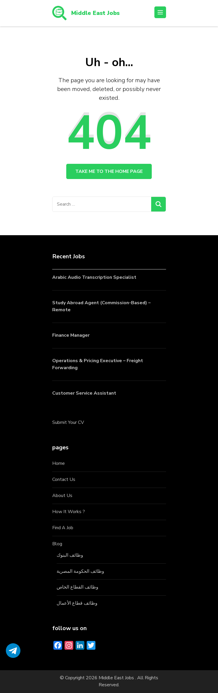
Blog (57, 544)
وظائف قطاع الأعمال (77, 603)
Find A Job (62, 528)
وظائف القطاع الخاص (77, 587)
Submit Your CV (68, 422)
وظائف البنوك (70, 555)
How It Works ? (68, 511)
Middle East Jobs (95, 13)
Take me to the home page (109, 171)
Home (58, 463)
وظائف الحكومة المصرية (80, 571)
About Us (62, 495)
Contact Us (63, 479)
